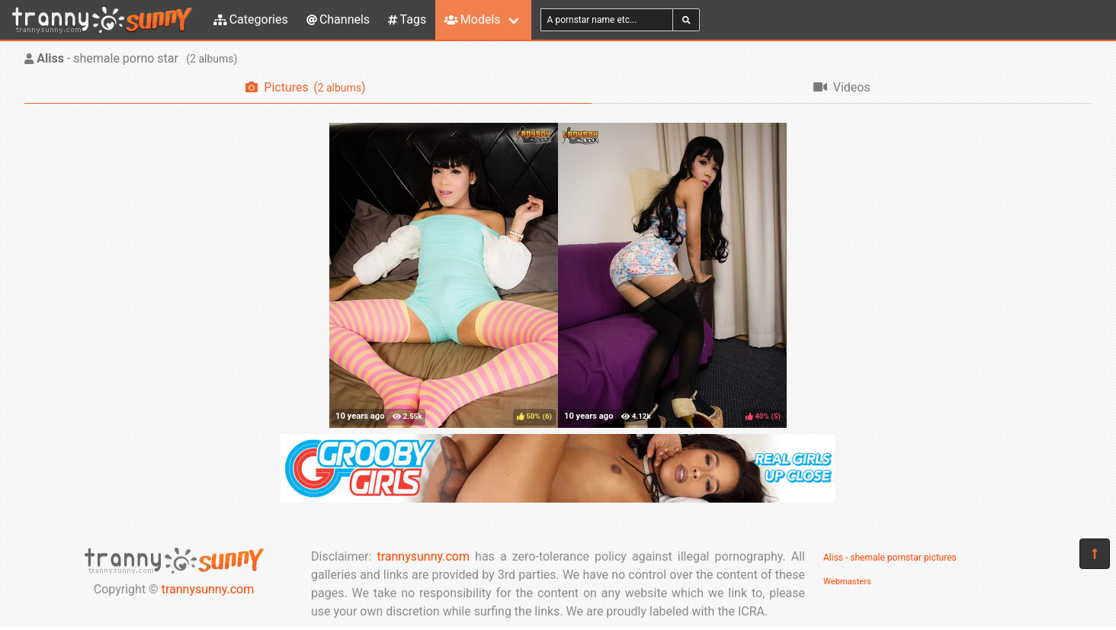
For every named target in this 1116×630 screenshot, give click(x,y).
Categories (250, 19)
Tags (407, 19)
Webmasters (847, 582)
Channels (338, 19)
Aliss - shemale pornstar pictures (890, 557)
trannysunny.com (208, 589)
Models (472, 19)
